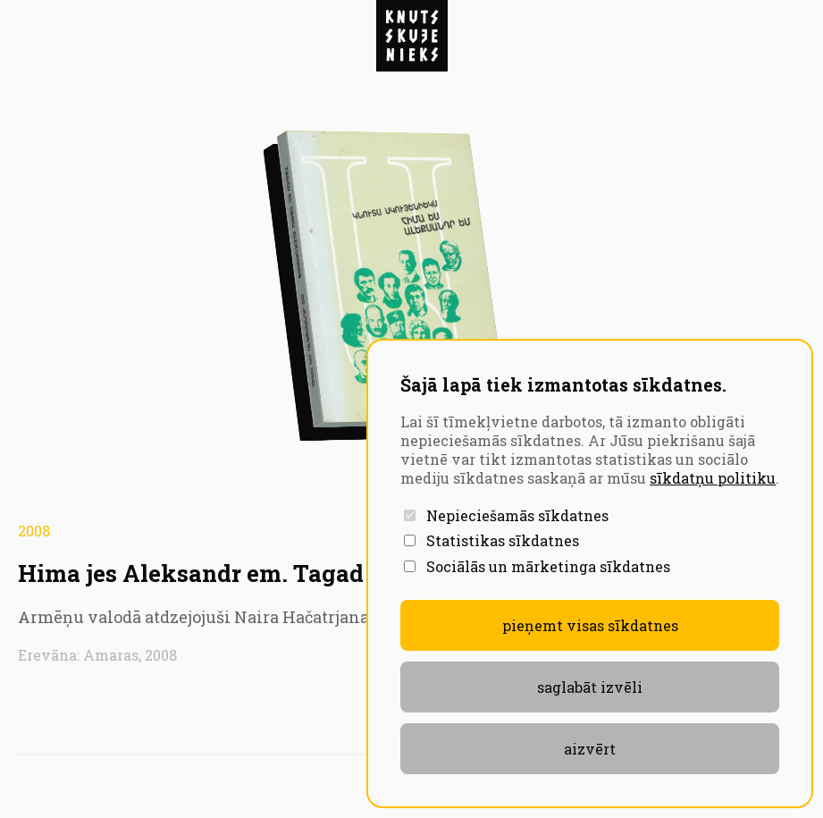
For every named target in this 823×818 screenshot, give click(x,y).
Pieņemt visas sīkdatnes (590, 625)
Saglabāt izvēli (589, 687)
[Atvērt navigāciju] (412, 36)
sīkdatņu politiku (713, 477)
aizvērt (590, 748)
